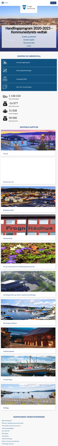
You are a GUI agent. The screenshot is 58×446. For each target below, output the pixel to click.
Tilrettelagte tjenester (8, 443)
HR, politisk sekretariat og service (11, 425)
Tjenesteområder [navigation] (29, 43)
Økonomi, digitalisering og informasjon (12, 423)
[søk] (53, 3)
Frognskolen (5, 436)
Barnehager (5, 433)
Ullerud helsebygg (7, 438)
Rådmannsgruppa (7, 420)
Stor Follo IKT (6, 431)
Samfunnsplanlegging (8, 428)
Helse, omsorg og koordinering (10, 441)
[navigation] (29, 63)
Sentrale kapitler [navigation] (28, 40)
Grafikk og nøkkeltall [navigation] (29, 37)
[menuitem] (29, 37)
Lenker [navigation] (29, 46)
